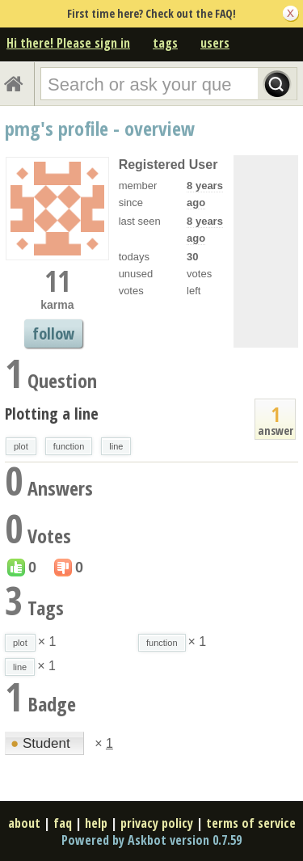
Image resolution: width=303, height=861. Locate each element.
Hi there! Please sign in (68, 43)
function (69, 446)
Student (42, 743)
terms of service (251, 823)
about (24, 823)
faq (62, 823)
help (96, 823)
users (214, 43)
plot (21, 446)
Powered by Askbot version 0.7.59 (151, 840)
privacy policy (156, 823)
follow (53, 333)
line (116, 446)
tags (165, 43)
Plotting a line (52, 413)
